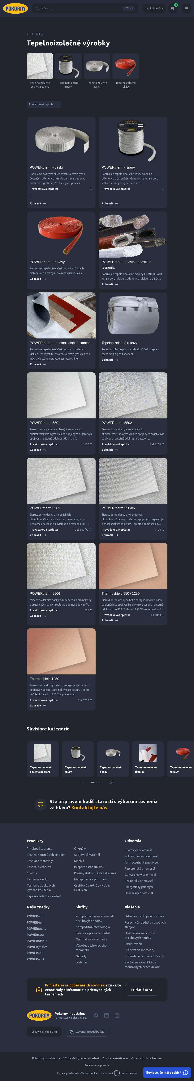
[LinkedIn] (106, 1015)
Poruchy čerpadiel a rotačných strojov (145, 925)
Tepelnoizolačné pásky (97, 70)
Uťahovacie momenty (139, 950)
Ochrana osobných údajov (146, 1058)
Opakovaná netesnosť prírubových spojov (140, 935)
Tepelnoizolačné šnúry (68, 70)
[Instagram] (117, 1015)
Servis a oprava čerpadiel (93, 933)
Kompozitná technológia (93, 927)
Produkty (35, 34)
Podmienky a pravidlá (97, 1065)
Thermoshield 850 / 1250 (121, 593)
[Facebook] (95, 1015)
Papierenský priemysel (140, 868)
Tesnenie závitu (37, 879)
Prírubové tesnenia (39, 848)
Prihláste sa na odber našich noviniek (75, 985)
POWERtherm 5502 (117, 423)
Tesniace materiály (40, 861)
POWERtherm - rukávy (47, 262)
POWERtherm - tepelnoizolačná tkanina (60, 343)
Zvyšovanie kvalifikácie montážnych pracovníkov (142, 965)
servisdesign (125, 1073)
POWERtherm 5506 (45, 593)
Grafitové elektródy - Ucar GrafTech (92, 888)
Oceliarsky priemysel (139, 893)
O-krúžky (80, 848)
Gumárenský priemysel (140, 874)
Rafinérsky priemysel (139, 881)
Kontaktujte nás (89, 807)
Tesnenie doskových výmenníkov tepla (41, 888)
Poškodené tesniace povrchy (144, 956)
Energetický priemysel (139, 887)
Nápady (81, 956)
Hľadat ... (85, 8)
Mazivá (79, 861)
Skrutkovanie (134, 944)
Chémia (32, 873)
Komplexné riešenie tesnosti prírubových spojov (95, 919)
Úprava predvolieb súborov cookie (77, 1073)
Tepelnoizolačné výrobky (44, 896)
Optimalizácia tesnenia (91, 939)
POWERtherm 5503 (45, 508)
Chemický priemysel (138, 850)
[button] (92, 782)
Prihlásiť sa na (141, 989)
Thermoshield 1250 (44, 679)
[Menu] (186, 8)
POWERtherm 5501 (45, 423)
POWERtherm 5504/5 (118, 508)
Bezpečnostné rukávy (88, 867)
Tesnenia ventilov (39, 867)
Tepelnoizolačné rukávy (125, 70)
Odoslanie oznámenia (115, 1058)
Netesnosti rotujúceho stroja (144, 916)
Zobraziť (38, 203)
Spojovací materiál (87, 854)
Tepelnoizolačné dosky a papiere (40, 70)
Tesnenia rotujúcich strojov (46, 854)
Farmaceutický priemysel (141, 862)
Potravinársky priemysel (141, 856)
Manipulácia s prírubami (90, 879)
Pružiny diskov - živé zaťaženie (95, 873)
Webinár (81, 962)
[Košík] (172, 8)
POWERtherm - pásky (47, 167)
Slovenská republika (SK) (87, 1031)
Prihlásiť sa (154, 8)
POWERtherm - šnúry (118, 167)
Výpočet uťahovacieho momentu (91, 948)
